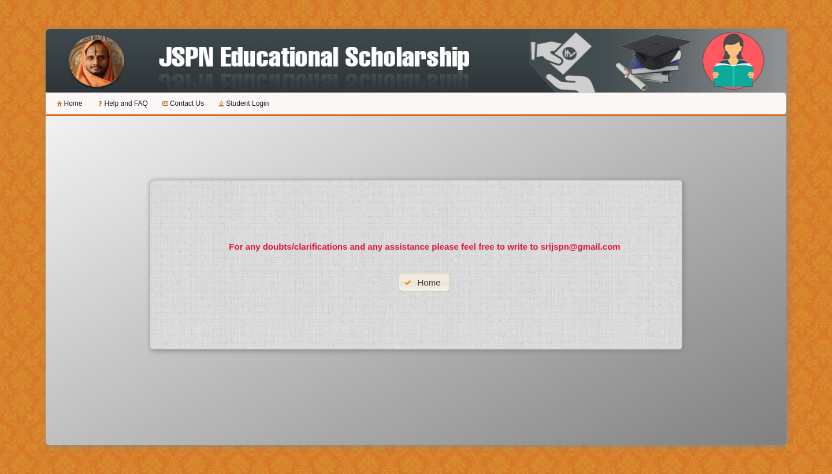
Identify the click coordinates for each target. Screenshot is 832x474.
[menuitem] (69, 103)
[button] (424, 282)
